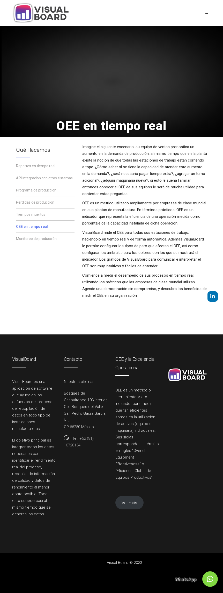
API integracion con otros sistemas (44, 178)
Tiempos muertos (30, 214)
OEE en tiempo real (32, 227)
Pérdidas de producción (35, 202)
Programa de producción (36, 190)
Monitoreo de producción (36, 239)
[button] (210, 579)
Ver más (129, 502)
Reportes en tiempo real (35, 166)
